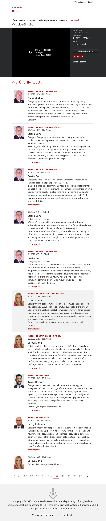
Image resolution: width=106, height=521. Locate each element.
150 (80, 476)
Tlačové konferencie (47, 20)
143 (37, 476)
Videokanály (75, 20)
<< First (15, 476)
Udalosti (63, 20)
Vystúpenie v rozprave (38, 375)
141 (25, 476)
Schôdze (23, 20)
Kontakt (91, 2)
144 (44, 476)
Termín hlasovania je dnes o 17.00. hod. (46, 464)
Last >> (90, 476)
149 (74, 476)
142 (31, 476)
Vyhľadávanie (80, 2)
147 (62, 476)
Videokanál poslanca (85, 51)
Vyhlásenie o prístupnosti (45, 514)
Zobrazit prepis (34, 162)
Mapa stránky (67, 514)
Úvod (15, 20)
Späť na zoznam (79, 61)
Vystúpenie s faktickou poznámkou (44, 91)
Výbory (33, 20)
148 (68, 476)
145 (50, 476)
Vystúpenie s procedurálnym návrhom (46, 293)
